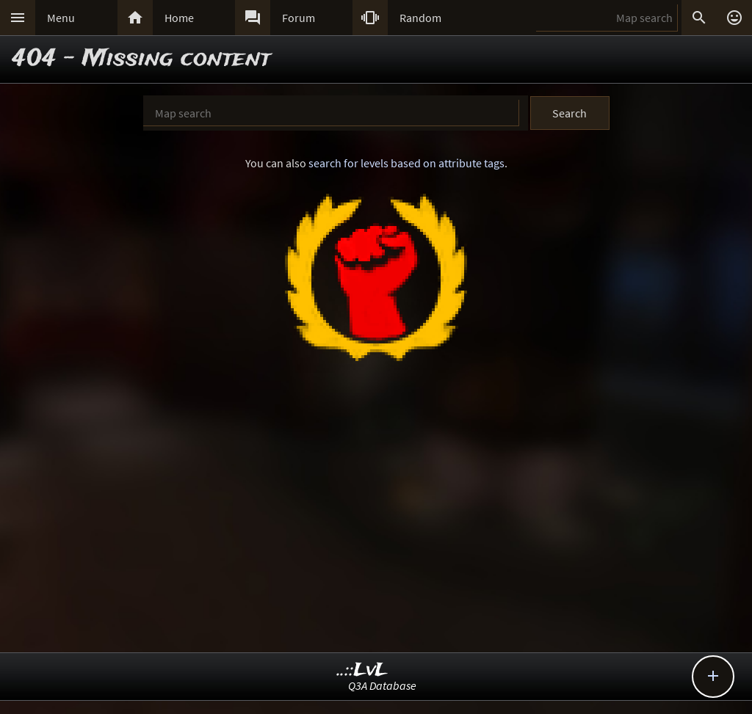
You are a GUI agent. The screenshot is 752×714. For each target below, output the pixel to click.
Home (179, 17)
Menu (61, 17)
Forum (298, 17)
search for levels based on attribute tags (406, 163)
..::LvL (362, 670)
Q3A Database (382, 685)
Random (420, 17)
